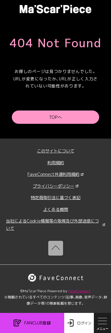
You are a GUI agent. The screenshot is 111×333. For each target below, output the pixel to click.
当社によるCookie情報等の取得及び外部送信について (55, 224)
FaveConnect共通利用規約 (55, 174)
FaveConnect (79, 290)
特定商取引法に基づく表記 (56, 197)
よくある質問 (55, 209)
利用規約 (55, 162)
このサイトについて (55, 151)
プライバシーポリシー (55, 186)
